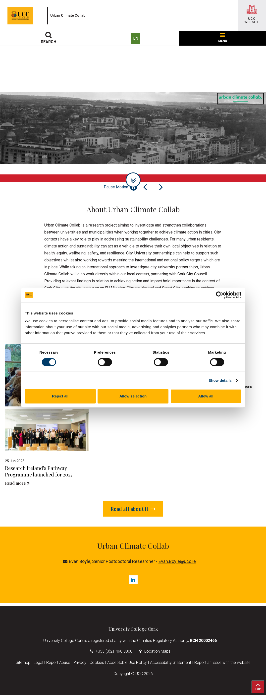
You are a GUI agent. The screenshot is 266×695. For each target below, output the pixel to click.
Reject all (60, 396)
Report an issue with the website (222, 662)
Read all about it (133, 508)
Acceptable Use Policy (127, 662)
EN (135, 38)
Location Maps (157, 651)
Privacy (79, 662)
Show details (220, 380)
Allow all (205, 396)
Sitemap (23, 662)
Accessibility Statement (170, 662)
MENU (222, 38)
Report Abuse (58, 662)
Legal (38, 662)
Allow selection (133, 396)
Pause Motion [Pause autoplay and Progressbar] (120, 187)
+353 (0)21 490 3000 (114, 651)
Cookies (97, 662)
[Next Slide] (161, 187)
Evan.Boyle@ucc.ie (177, 561)
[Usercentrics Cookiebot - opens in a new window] (219, 295)
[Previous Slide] (145, 187)
